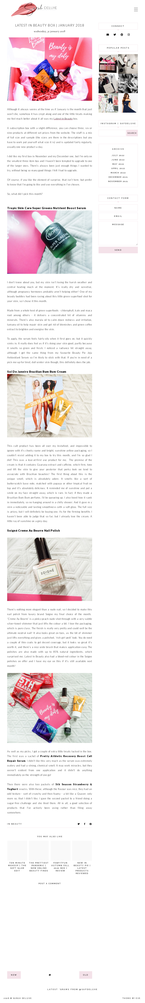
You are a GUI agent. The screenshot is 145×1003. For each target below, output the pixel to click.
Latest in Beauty (63, 118)
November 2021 (118, 181)
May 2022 (118, 164)
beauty (16, 824)
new (14, 975)
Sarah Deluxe (22, 998)
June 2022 (118, 160)
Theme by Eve (132, 998)
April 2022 (118, 168)
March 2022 (118, 173)
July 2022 (118, 155)
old (85, 975)
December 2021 (118, 177)
